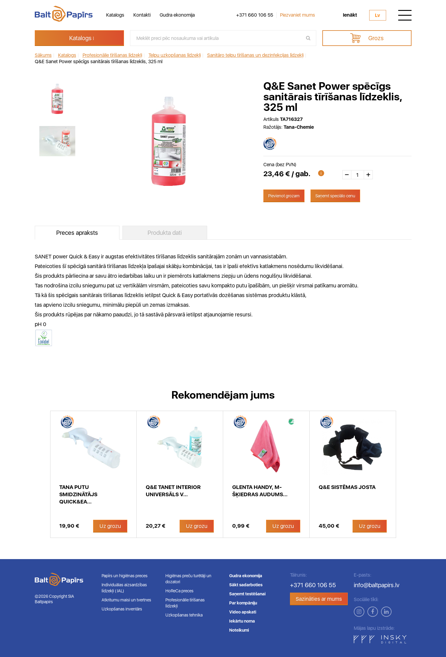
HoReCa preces (179, 590)
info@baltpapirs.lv (376, 585)
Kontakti (142, 15)
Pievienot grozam (284, 195)
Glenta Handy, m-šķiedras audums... (260, 490)
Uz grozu (110, 526)
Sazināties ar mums (319, 599)
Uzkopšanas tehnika (184, 615)
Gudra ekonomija (177, 15)
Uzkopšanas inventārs (122, 609)
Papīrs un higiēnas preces (125, 575)
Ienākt (350, 15)
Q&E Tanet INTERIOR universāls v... (173, 490)
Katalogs (115, 15)
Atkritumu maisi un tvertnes (126, 599)
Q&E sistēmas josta (347, 487)
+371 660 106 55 (254, 15)
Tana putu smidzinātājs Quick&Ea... (78, 494)
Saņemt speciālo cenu (335, 195)
